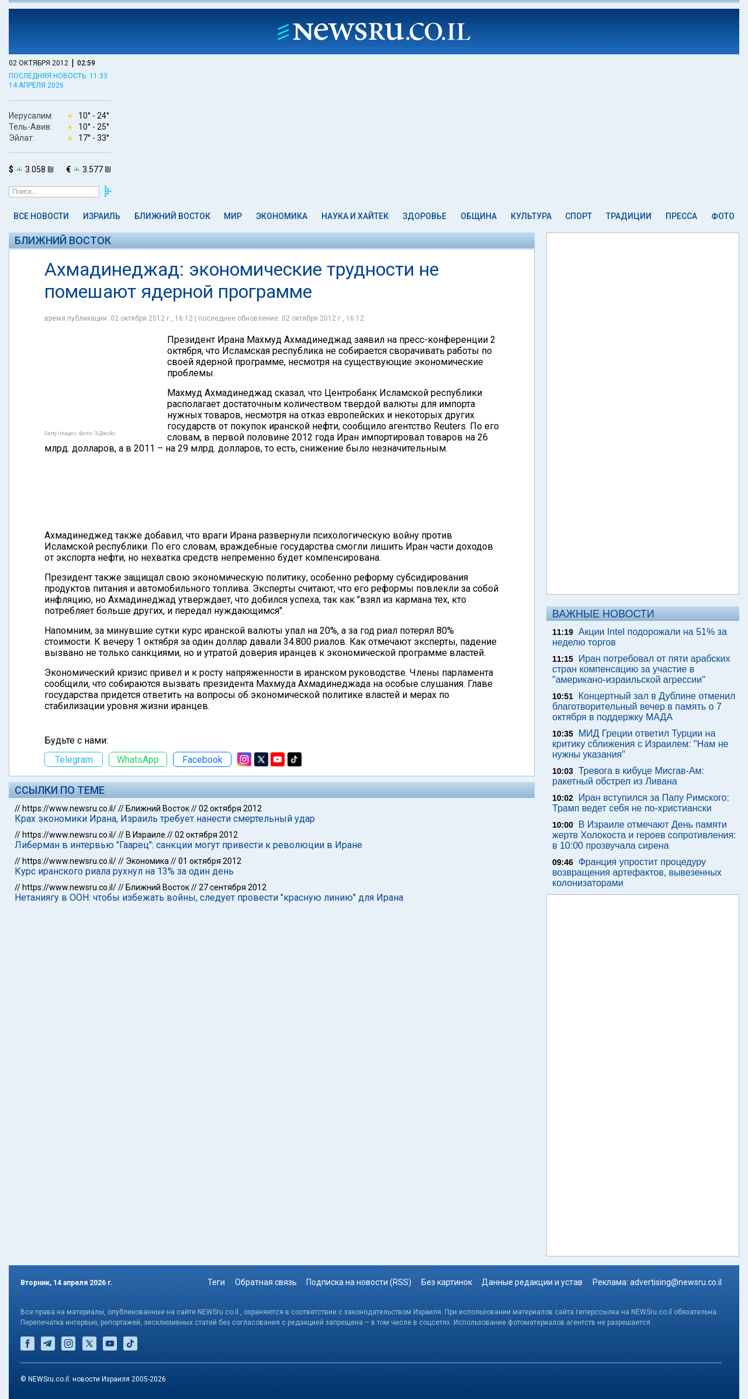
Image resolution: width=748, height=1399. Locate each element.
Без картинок (446, 1282)
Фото (723, 216)
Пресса (681, 216)
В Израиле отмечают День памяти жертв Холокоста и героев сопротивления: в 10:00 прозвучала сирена (644, 835)
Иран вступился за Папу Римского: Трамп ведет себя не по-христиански (640, 803)
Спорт (578, 216)
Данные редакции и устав (532, 1282)
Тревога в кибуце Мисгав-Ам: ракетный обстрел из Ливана (628, 776)
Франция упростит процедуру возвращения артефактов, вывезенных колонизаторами (637, 872)
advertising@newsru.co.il (676, 1282)
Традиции (629, 216)
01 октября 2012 (209, 861)
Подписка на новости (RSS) (358, 1282)
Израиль (101, 216)
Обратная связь (266, 1282)
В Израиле (145, 834)
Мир (233, 216)
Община (478, 216)
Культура (531, 216)
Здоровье (424, 216)
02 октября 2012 (230, 808)
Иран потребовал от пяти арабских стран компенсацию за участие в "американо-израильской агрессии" (641, 669)
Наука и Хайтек (355, 216)
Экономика (281, 216)
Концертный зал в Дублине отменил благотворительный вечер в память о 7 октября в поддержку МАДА (643, 706)
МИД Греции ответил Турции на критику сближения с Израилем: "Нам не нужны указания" (640, 743)
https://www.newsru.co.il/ (69, 808)
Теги (216, 1282)
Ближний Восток (172, 216)
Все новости (41, 216)
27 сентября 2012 (232, 887)
